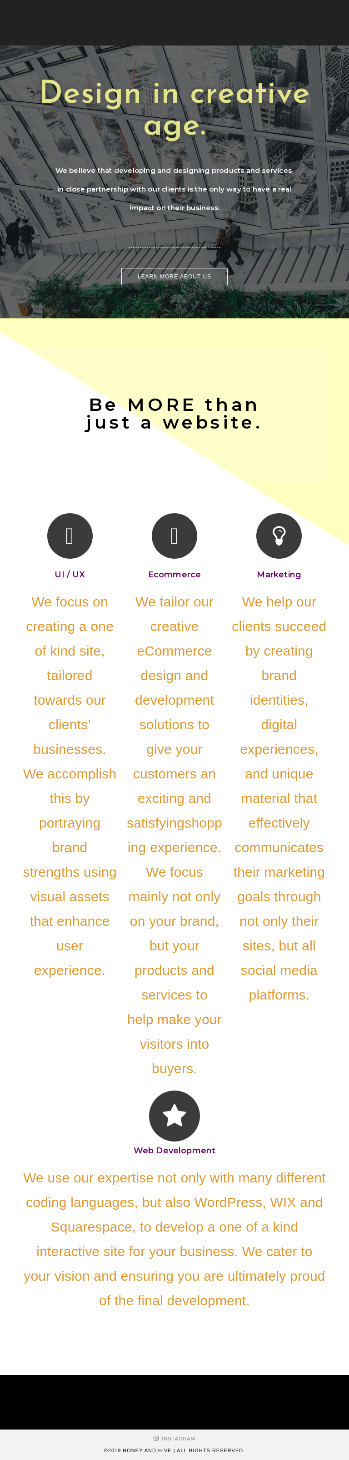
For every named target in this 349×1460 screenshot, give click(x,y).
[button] (174, 276)
